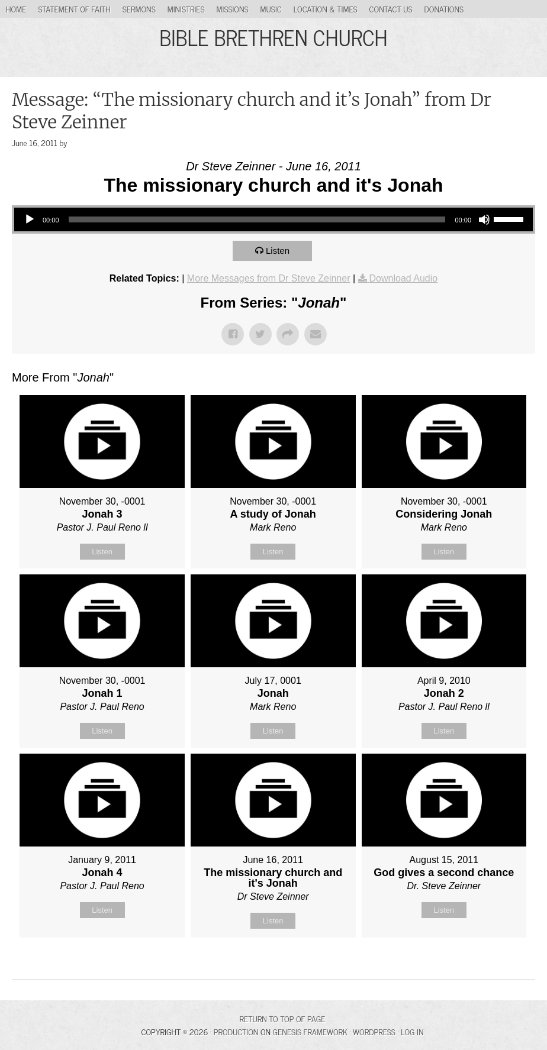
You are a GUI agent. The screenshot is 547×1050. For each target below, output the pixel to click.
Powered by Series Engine (491, 967)
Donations (444, 8)
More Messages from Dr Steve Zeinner (268, 278)
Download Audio (403, 278)
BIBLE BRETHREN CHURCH (273, 37)
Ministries (186, 8)
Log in (412, 1031)
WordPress (374, 1031)
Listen (277, 250)
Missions (233, 8)
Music (271, 8)
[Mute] (484, 219)
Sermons (139, 8)
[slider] (257, 219)
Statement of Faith (74, 8)
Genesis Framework (310, 1031)
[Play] (30, 219)
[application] (273, 219)
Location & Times (326, 8)
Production (236, 1031)
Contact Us (391, 8)
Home (16, 8)
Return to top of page (283, 1018)
